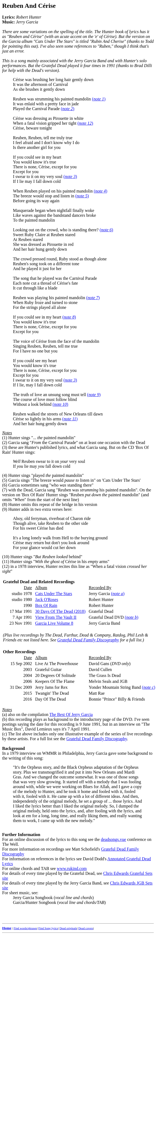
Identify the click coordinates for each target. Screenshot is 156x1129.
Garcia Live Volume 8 (54, 623)
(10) (5, 556)
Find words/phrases (25, 928)
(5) (4, 480)
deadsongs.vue (113, 839)
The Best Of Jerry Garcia (71, 714)
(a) (4, 714)
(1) (4, 437)
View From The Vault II (56, 617)
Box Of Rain (46, 605)
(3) (4, 447)
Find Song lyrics (48, 928)
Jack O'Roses (46, 599)
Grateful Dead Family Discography (88, 640)
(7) (4, 490)
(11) (5, 561)
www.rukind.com (72, 868)
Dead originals (68, 928)
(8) (4, 504)
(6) (4, 485)
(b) (4, 719)
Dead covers (85, 928)
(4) (4, 475)
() (98, 99)
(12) (5, 566)
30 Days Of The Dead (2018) (60, 611)
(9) (4, 509)
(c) (4, 734)
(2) (4, 442)
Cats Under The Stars (53, 593)
